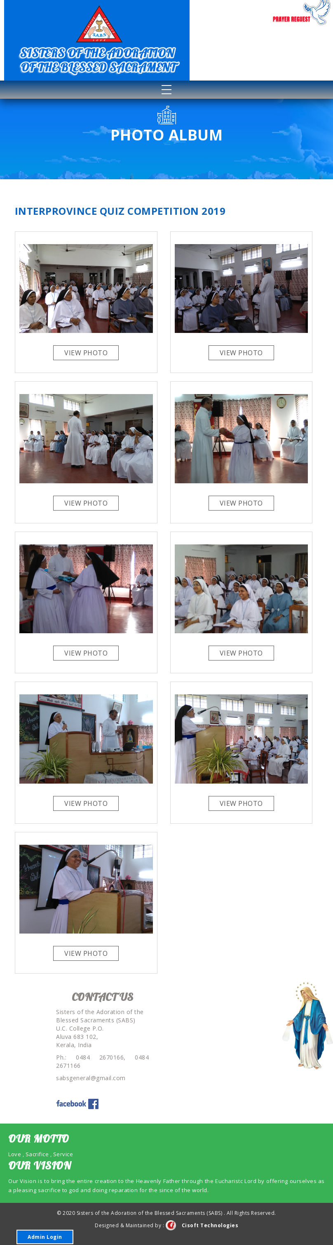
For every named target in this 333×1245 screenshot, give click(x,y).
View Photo (86, 352)
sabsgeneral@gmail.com (91, 1078)
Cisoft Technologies (202, 1225)
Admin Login (45, 1236)
